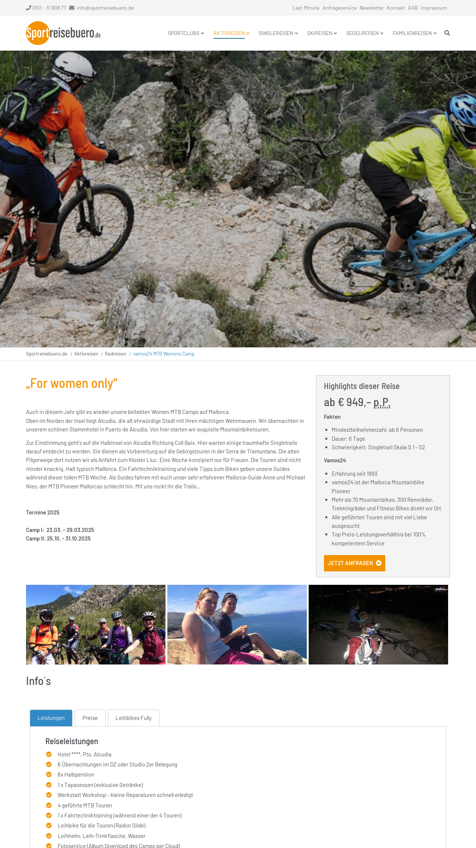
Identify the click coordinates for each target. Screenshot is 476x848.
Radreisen (115, 354)
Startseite (63, 33)
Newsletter (372, 7)
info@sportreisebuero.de (105, 7)
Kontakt (396, 7)
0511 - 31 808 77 (46, 7)
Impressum (434, 7)
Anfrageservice (339, 7)
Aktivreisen (86, 354)
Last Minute (306, 7)
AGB (413, 7)
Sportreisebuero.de (46, 354)
